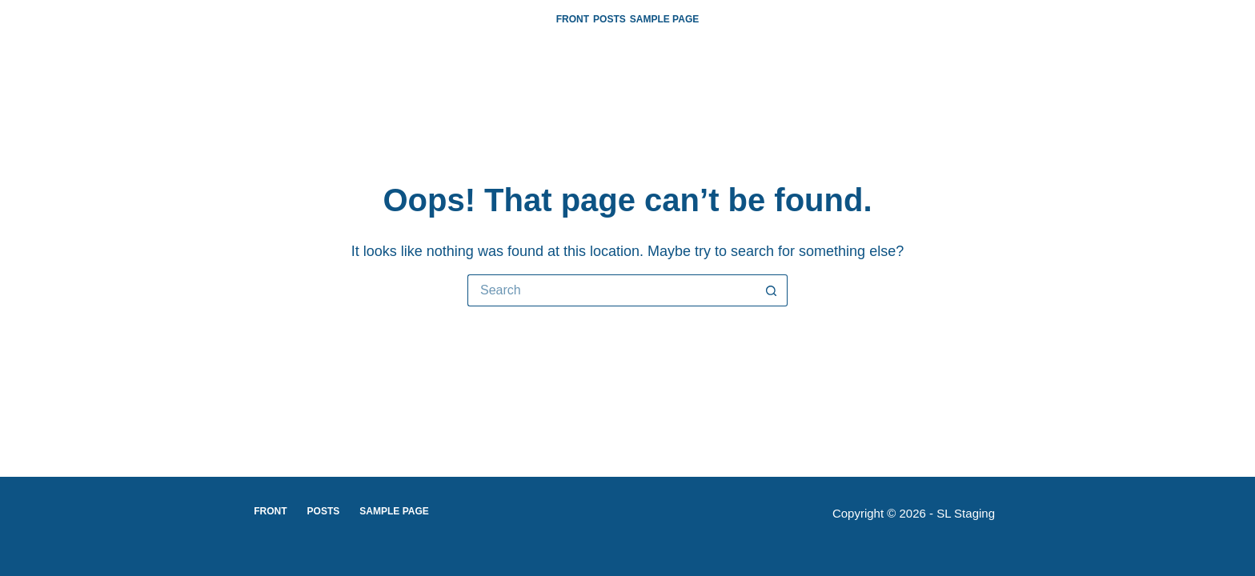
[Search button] (772, 290)
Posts (609, 19)
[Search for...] (611, 290)
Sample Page (664, 19)
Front (572, 19)
